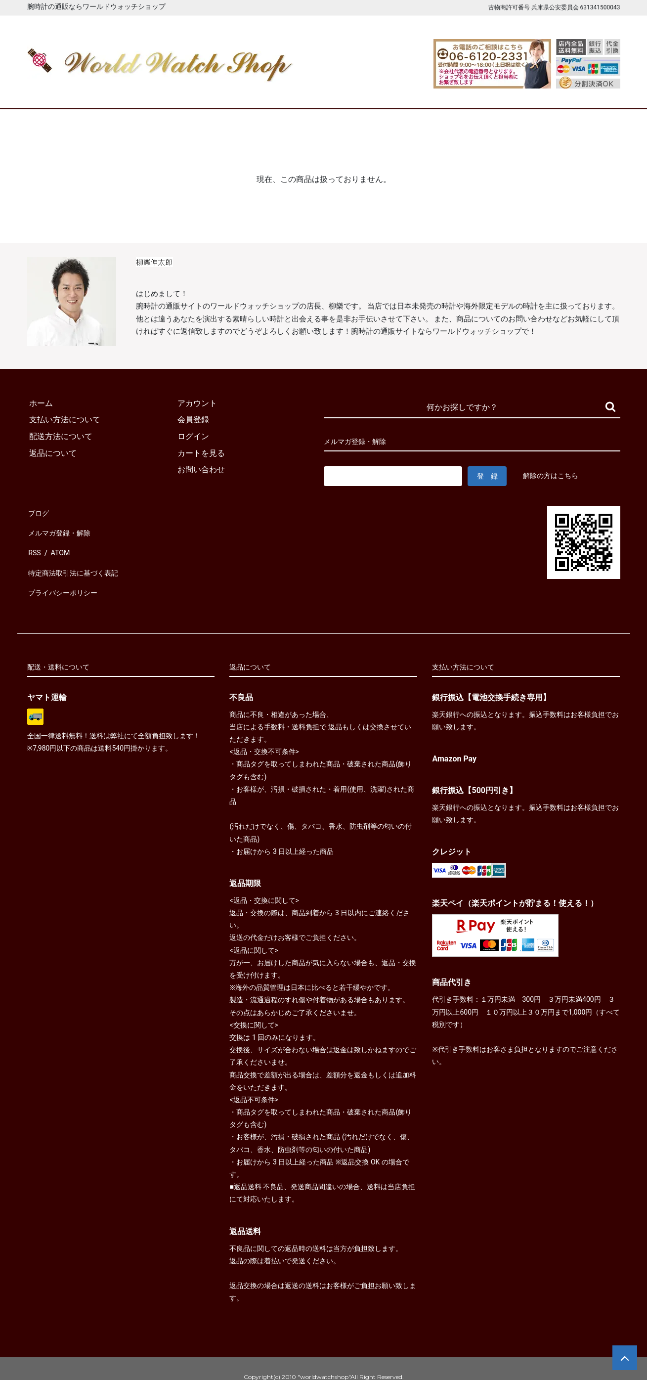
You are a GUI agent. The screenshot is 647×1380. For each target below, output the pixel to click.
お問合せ (591, 92)
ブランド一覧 (362, 92)
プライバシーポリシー (66, 577)
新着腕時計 (132, 92)
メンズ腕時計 (208, 92)
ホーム (55, 92)
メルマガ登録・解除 (62, 528)
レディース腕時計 (285, 92)
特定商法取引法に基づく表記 (78, 561)
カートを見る (515, 92)
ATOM (59, 544)
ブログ (39, 511)
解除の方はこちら (552, 475)
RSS (34, 544)
